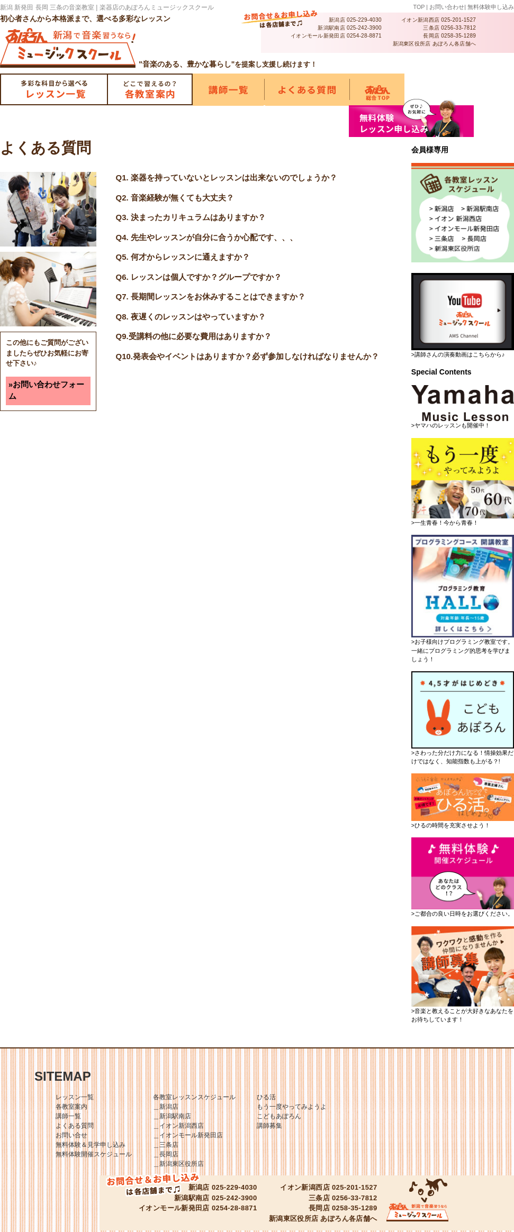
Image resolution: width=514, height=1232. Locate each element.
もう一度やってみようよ (292, 1106)
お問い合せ (71, 1135)
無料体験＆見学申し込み (90, 1144)
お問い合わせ (446, 7)
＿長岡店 (165, 1154)
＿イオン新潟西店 (178, 1125)
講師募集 (269, 1125)
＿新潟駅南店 (172, 1116)
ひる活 (266, 1097)
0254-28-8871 (364, 36)
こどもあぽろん (279, 1116)
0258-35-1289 (458, 36)
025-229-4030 (364, 20)
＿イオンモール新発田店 (188, 1135)
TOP (419, 7)
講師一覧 (68, 1116)
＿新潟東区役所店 (178, 1163)
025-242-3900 (364, 28)
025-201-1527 (458, 20)
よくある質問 (75, 1125)
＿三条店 (165, 1144)
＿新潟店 (165, 1106)
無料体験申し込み (490, 7)
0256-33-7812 (458, 28)
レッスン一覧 (75, 1097)
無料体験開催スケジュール (94, 1154)
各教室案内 (71, 1106)
